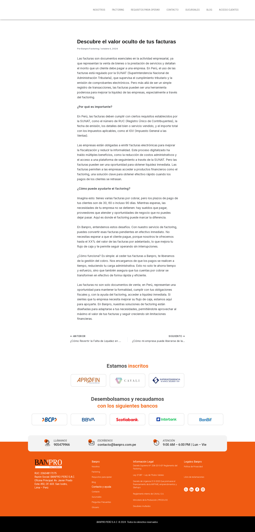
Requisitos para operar (145, 9)
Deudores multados (144, 506)
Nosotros (99, 9)
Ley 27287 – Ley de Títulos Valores (153, 474)
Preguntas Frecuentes (104, 501)
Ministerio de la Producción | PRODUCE (155, 499)
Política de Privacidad (196, 466)
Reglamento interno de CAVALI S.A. (153, 493)
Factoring (118, 9)
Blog (209, 9)
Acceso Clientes (229, 9)
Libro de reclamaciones (197, 476)
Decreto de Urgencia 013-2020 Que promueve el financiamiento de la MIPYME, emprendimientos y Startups (154, 484)
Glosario (96, 507)
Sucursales (192, 9)
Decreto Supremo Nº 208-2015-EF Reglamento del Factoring (153, 467)
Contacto (173, 9)
